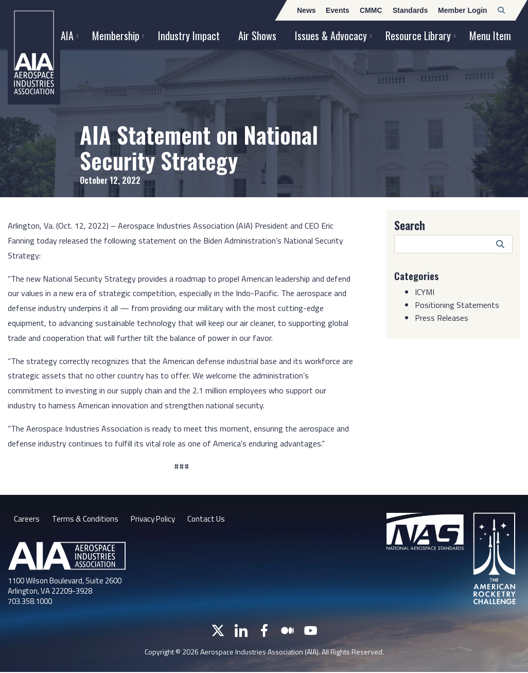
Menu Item (490, 35)
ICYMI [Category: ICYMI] (424, 291)
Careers (27, 519)
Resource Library (418, 35)
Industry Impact (189, 35)
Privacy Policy (157, 519)
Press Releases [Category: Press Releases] (441, 317)
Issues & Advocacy (331, 35)
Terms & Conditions (86, 519)
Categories (418, 275)
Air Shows (257, 35)
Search (409, 225)
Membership (115, 35)
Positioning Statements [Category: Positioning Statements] (457, 304)
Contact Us (212, 519)
